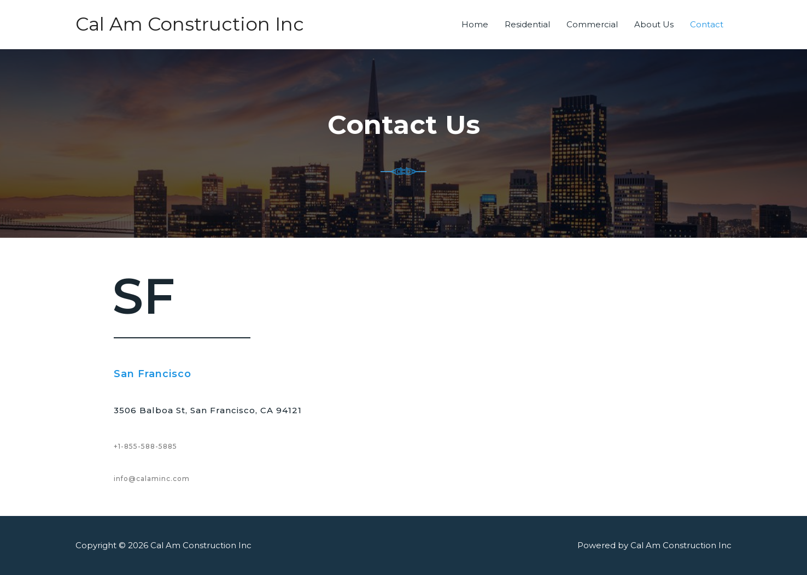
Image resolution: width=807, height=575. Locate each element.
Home (474, 24)
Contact (706, 24)
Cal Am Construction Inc (191, 24)
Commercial (592, 24)
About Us (654, 24)
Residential (527, 24)
